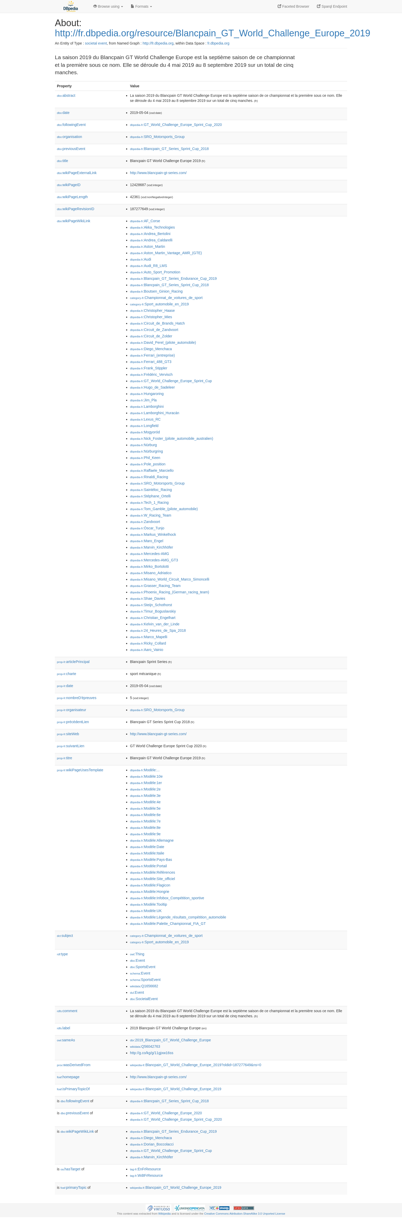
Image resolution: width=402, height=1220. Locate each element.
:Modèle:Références (152, 872)
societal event (96, 43)
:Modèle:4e (145, 802)
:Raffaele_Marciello (152, 470)
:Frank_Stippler (148, 368)
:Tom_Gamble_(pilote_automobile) (164, 509)
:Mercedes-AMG (149, 554)
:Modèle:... (145, 770)
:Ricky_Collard (148, 643)
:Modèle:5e (145, 808)
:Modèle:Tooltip (148, 904)
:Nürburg (143, 445)
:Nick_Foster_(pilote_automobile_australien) (171, 438)
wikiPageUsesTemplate (80, 770)
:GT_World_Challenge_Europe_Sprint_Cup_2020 (176, 125)
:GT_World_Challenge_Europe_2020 (166, 1113)
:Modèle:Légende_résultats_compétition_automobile (178, 917)
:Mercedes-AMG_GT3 (154, 560)
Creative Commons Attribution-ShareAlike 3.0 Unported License (244, 1213)
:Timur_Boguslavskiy (153, 611)
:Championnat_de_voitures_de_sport (166, 298)
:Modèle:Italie (147, 853)
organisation (69, 137)
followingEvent (71, 125)
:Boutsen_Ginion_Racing (156, 291)
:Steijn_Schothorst (151, 605)
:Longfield (144, 426)
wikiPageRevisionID (75, 209)
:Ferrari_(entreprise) (152, 355)
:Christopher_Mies (151, 317)
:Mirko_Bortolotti (149, 566)
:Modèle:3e (145, 796)
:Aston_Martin (147, 246)
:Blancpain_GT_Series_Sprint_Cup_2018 (169, 149)
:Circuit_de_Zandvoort (154, 330)
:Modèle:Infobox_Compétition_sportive (167, 898)
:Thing (137, 954)
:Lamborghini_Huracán (154, 413)
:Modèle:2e (145, 789)
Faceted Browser (293, 6)
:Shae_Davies (147, 598)
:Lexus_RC (145, 419)
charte (66, 674)
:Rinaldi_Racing (149, 477)
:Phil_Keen (145, 458)
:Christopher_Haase (152, 310)
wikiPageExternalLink (77, 173)
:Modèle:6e (145, 815)
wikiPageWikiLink (73, 221)
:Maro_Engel (146, 541)
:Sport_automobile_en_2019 (159, 304)
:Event (137, 960)
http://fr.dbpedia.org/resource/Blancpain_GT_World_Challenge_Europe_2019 (212, 33)
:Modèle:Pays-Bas (151, 860)
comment (67, 1011)
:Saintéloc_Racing (151, 490)
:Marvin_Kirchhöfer (151, 547)
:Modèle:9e (145, 834)
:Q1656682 (144, 986)
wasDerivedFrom (74, 1065)
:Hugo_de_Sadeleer (152, 387)
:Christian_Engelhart (152, 618)
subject (65, 936)
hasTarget (70, 1169)
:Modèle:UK (146, 911)
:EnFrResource (145, 1169)
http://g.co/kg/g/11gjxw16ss (151, 1053)
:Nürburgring (146, 451)
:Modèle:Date (147, 847)
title (62, 161)
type (62, 954)
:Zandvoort (145, 522)
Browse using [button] (108, 6)
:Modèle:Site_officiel (152, 879)
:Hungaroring (147, 394)
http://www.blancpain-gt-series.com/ (158, 173)
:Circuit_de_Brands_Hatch (157, 323)
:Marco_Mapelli (148, 637)
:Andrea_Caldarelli (151, 240)
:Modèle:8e (145, 828)
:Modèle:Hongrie (149, 892)
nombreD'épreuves (76, 698)
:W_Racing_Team (150, 515)
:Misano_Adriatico (151, 573)
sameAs (66, 1040)
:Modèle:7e (145, 821)
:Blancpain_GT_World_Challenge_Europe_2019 (175, 1089)
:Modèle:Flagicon (150, 885)
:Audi (140, 259)
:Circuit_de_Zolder (151, 336)
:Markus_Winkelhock (153, 534)
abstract (66, 95)
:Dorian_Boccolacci (152, 1144)
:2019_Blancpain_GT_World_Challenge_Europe (170, 1040)
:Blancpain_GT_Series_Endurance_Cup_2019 (173, 278)
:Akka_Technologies (152, 227)
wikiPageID (69, 185)
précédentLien (73, 722)
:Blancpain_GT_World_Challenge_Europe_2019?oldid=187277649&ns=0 (195, 1065)
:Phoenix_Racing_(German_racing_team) (169, 592)
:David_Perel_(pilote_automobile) (163, 342)
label (63, 1028)
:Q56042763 (145, 1046)
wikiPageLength (72, 197)
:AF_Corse (145, 221)
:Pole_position (147, 464)
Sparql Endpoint (332, 6)
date (63, 113)
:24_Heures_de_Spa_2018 (158, 630)
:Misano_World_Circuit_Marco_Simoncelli (169, 579)
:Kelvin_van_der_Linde (154, 624)
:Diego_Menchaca (151, 349)
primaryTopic (73, 1187)
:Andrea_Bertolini (150, 234)
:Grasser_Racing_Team (155, 586)
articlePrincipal (73, 662)
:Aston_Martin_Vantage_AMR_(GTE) (166, 253)
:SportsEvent (142, 967)
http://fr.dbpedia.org (158, 43)
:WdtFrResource (146, 1175)
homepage (68, 1077)
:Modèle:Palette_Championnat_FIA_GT (168, 924)
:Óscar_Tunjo (147, 528)
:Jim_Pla (143, 400)
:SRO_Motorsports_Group (157, 137)
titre (64, 758)
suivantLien (70, 746)
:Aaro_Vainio (146, 650)
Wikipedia (164, 1213)
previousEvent (71, 149)
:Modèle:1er (146, 783)
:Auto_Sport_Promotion (155, 272)
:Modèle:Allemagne (152, 840)
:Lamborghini (147, 406)
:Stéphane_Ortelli (150, 496)
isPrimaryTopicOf (73, 1089)
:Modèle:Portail (148, 866)
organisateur (71, 710)
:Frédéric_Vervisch (151, 374)
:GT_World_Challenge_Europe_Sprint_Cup (171, 381)
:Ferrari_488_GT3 (151, 362)
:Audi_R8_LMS (148, 266)
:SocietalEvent (144, 999)
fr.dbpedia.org (218, 43)
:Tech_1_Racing (149, 502)
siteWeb (68, 734)
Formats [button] (141, 6)
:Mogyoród (145, 432)
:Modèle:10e (146, 776)
